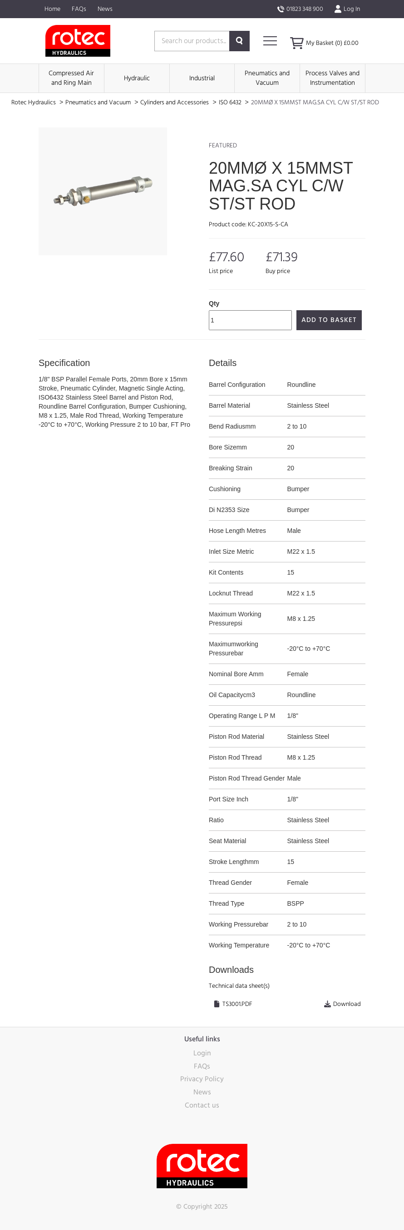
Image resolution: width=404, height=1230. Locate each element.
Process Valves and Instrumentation (332, 78)
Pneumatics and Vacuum (267, 78)
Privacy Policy (202, 1079)
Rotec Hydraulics (34, 102)
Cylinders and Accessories (175, 102)
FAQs (79, 9)
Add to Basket (329, 320)
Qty (214, 303)
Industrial (202, 78)
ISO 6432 (231, 102)
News (105, 9)
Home (52, 9)
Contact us (202, 1105)
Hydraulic (137, 78)
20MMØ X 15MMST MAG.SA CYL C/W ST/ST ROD (315, 102)
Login (202, 1053)
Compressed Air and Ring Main (71, 78)
